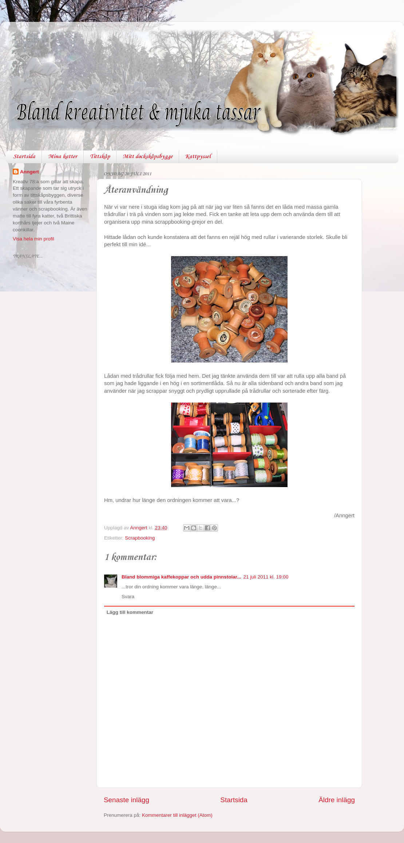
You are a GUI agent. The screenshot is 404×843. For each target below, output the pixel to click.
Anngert (29, 172)
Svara (128, 596)
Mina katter (62, 156)
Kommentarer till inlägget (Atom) (177, 815)
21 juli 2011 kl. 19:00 (266, 577)
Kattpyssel (198, 156)
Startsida (24, 156)
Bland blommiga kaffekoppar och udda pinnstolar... (181, 577)
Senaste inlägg (126, 800)
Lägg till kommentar (130, 612)
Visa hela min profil (33, 239)
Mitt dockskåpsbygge (148, 156)
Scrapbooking (140, 538)
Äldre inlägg (336, 800)
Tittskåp (100, 156)
